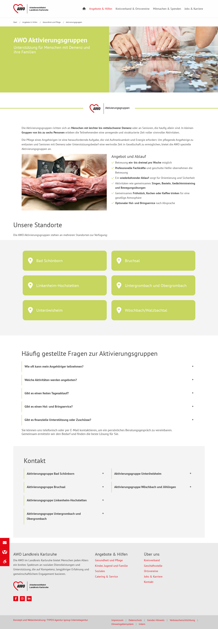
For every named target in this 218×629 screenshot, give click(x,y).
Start (15, 22)
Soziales (100, 571)
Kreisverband (152, 560)
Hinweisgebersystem (122, 624)
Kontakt (148, 582)
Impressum (117, 620)
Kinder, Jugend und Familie (111, 566)
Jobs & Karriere (194, 8)
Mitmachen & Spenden (167, 8)
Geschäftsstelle (153, 566)
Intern (142, 624)
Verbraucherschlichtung (182, 620)
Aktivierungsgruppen (74, 22)
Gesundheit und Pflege (52, 22)
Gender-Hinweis (155, 620)
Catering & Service (106, 576)
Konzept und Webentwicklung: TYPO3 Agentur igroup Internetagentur (50, 619)
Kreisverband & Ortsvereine (132, 8)
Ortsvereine (151, 571)
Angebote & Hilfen (100, 8)
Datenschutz (135, 620)
